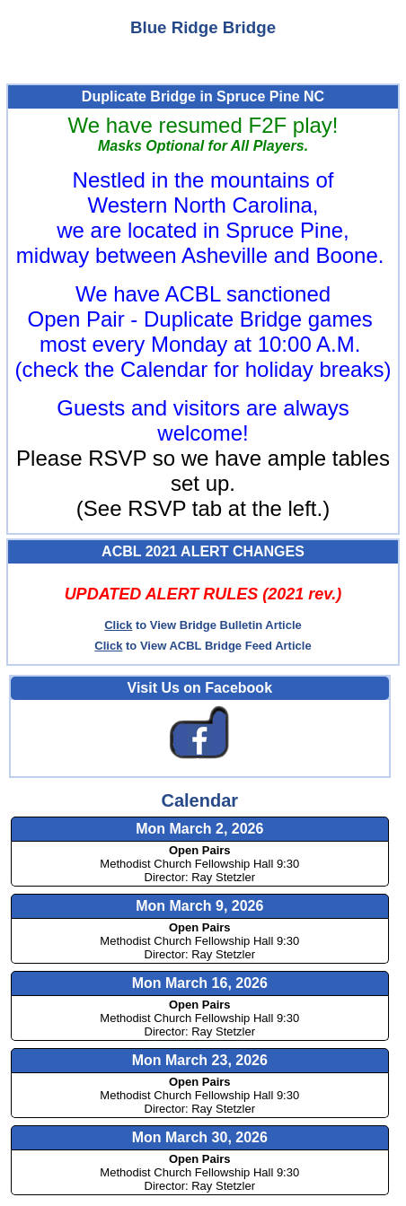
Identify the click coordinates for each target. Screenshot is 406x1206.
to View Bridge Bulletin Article (203, 625)
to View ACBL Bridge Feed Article (202, 645)
